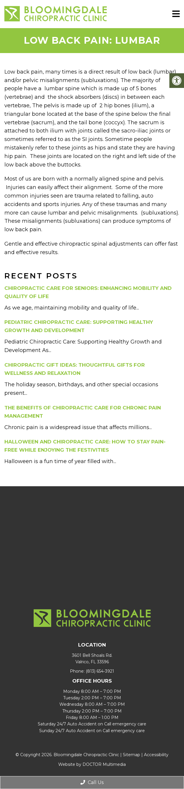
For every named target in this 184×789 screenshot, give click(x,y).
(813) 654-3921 (100, 671)
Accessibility (156, 754)
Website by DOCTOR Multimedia (92, 764)
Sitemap (131, 754)
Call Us (92, 782)
